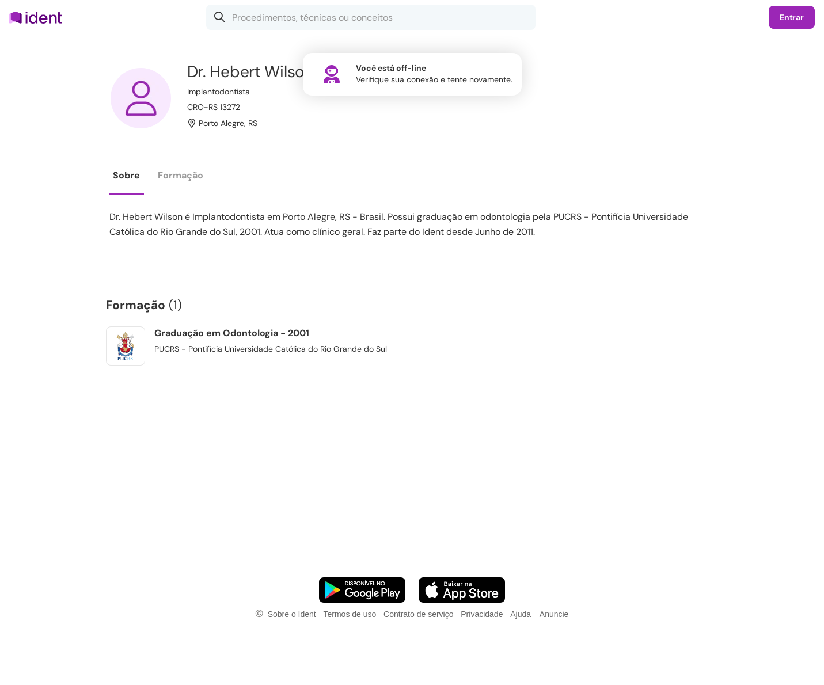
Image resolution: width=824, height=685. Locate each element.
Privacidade (482, 614)
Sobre (126, 175)
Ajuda (520, 614)
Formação (180, 175)
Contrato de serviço (418, 614)
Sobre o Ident (292, 614)
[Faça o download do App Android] (362, 590)
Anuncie (554, 614)
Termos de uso (349, 614)
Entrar (792, 17)
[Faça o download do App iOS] (462, 590)
